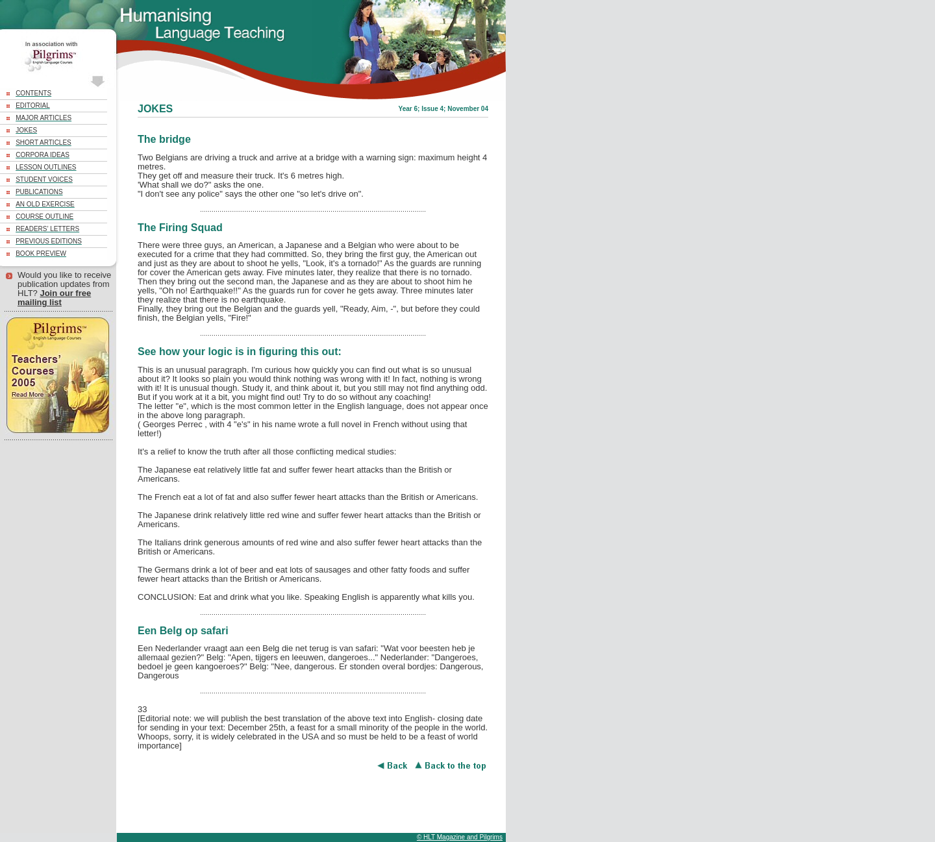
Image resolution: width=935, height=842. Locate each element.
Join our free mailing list (54, 297)
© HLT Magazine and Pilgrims (460, 837)
